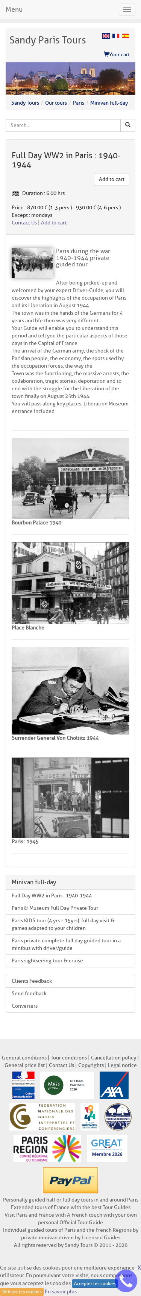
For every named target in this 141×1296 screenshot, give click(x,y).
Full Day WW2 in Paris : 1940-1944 (52, 895)
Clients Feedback (32, 981)
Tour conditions (69, 1058)
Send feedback (29, 993)
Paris (78, 103)
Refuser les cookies (21, 1291)
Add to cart (111, 179)
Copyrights (91, 1065)
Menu (14, 9)
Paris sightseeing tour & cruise (47, 960)
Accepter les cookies (95, 1283)
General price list (25, 1065)
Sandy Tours (25, 103)
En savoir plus (61, 1291)
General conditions (24, 1058)
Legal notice (122, 1065)
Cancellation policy (113, 1058)
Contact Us (24, 223)
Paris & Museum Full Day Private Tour (55, 908)
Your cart (117, 54)
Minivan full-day (109, 103)
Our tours (56, 103)
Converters (25, 1006)
